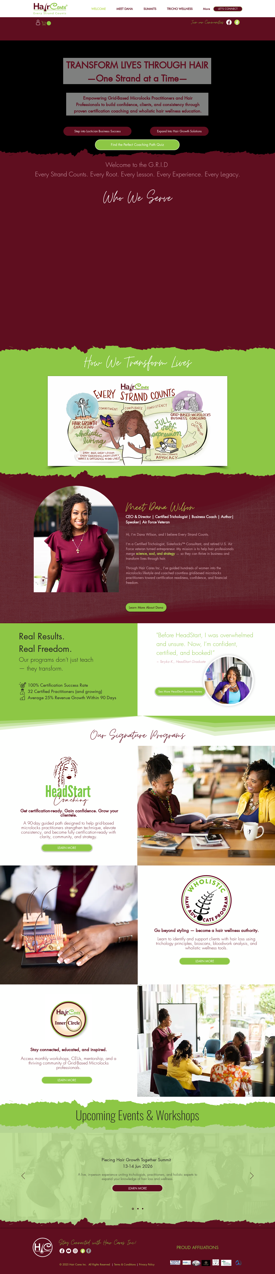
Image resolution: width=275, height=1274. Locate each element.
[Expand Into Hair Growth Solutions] (179, 131)
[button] (147, 9)
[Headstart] (138, 1208)
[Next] (252, 1176)
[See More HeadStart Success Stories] (180, 691)
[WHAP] (142, 1208)
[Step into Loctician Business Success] (97, 131)
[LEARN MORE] (66, 847)
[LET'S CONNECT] (228, 9)
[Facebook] (229, 22)
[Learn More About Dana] (146, 607)
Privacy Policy (146, 1264)
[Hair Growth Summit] (133, 1209)
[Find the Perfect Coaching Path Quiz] (137, 144)
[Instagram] (75, 1250)
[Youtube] (68, 1250)
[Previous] (23, 1176)
